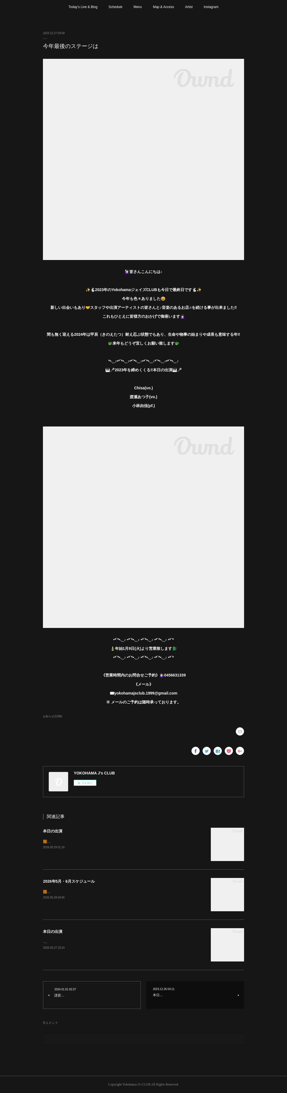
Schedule (115, 7)
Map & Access (163, 7)
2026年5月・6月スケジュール (69, 881)
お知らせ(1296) (52, 716)
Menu (138, 7)
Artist (189, 7)
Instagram (211, 7)
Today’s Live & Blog (83, 7)
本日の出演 (52, 831)
